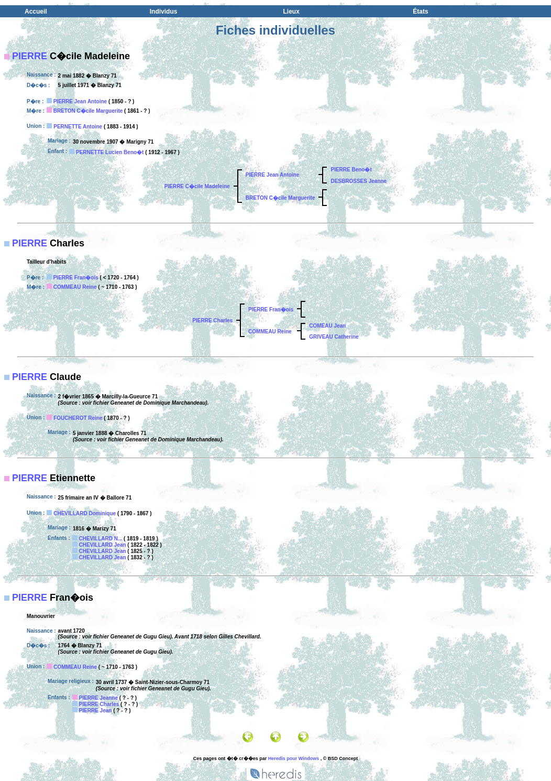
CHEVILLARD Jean (102, 545)
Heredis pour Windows (293, 758)
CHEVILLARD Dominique (84, 513)
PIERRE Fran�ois (75, 277)
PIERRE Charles (212, 320)
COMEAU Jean (327, 326)
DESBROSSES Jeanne (358, 181)
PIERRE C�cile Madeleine (197, 186)
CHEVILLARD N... (101, 538)
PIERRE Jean (95, 710)
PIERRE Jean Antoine (80, 101)
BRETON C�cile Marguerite (88, 111)
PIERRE (29, 56)
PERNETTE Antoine (77, 126)
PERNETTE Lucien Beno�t (110, 152)
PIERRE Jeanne (98, 698)
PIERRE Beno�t (350, 169)
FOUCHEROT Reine (77, 418)
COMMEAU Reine (75, 287)
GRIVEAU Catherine (333, 337)
